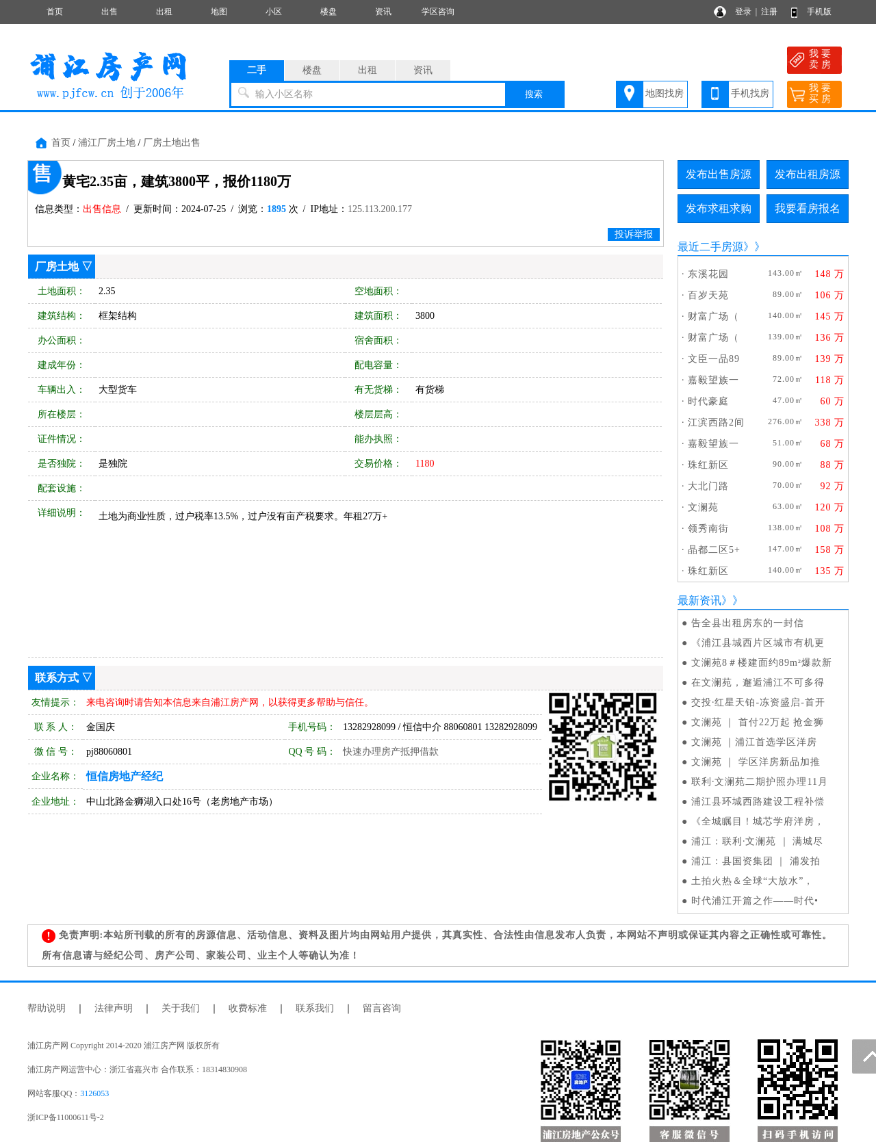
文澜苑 (703, 507)
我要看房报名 (807, 208)
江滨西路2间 (716, 422)
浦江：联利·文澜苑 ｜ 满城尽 (757, 841)
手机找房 (750, 93)
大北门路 (708, 486)
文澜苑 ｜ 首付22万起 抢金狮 (758, 722)
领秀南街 (708, 528)
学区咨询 (438, 11)
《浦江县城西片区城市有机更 (758, 643)
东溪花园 (708, 274)
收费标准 (248, 1008)
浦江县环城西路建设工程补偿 (758, 801)
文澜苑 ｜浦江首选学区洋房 (754, 742)
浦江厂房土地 (107, 143)
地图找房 (664, 93)
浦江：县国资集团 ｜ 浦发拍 (756, 861)
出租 (164, 11)
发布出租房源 (807, 174)
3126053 (94, 1093)
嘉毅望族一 (713, 380)
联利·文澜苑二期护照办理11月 (759, 782)
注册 (769, 11)
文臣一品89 (714, 359)
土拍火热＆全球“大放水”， (752, 881)
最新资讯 (699, 600)
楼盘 (328, 11)
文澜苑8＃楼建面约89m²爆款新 (761, 663)
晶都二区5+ (714, 550)
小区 (274, 11)
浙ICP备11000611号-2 (65, 1117)
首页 (55, 11)
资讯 (383, 11)
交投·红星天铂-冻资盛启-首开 (758, 702)
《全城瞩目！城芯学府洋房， (758, 821)
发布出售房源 (718, 174)
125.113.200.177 (380, 209)
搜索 (534, 94)
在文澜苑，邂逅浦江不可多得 (758, 682)
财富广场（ (713, 316)
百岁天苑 (708, 295)
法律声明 (113, 1008)
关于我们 (181, 1008)
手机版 (819, 11)
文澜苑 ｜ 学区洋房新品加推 (756, 762)
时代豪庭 (708, 401)
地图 (219, 11)
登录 (743, 11)
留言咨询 (382, 1008)
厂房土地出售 (172, 143)
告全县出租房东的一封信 (747, 623)
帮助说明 (46, 1008)
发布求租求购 (718, 208)
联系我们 (315, 1008)
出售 (109, 11)
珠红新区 (708, 465)
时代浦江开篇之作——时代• (755, 901)
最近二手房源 (710, 246)
